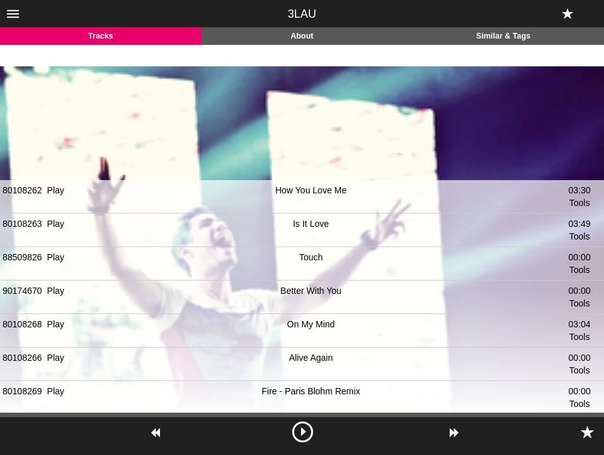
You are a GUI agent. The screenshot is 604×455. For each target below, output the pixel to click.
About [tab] (301, 36)
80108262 (22, 190)
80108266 (22, 358)
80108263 (22, 224)
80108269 (22, 391)
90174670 (22, 291)
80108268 (22, 324)
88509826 (22, 257)
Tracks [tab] (100, 36)
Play (55, 190)
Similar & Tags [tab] (503, 36)
